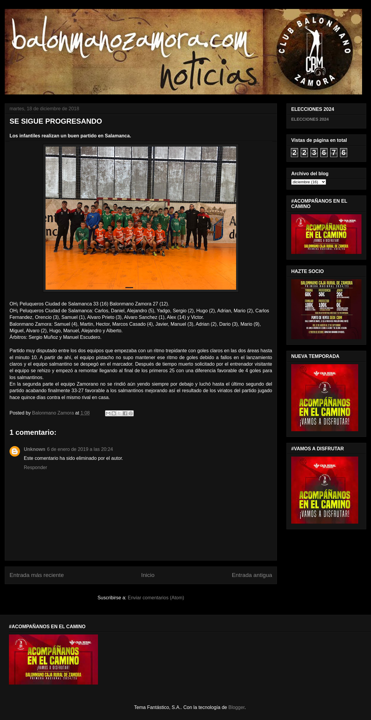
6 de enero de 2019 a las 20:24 (80, 449)
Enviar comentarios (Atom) (156, 597)
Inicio (148, 575)
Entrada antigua (252, 575)
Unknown (34, 449)
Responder (35, 467)
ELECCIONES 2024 (310, 119)
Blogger (236, 707)
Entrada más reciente (37, 575)
